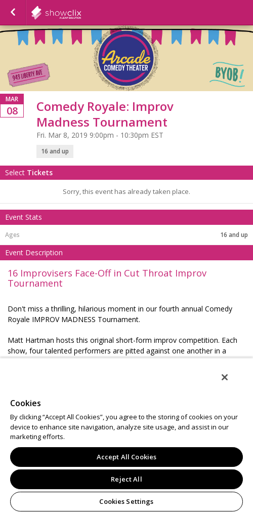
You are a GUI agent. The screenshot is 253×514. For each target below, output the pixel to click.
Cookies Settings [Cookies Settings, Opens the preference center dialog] (126, 501)
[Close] (225, 377)
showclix (81, 12)
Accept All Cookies (126, 456)
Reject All (126, 479)
